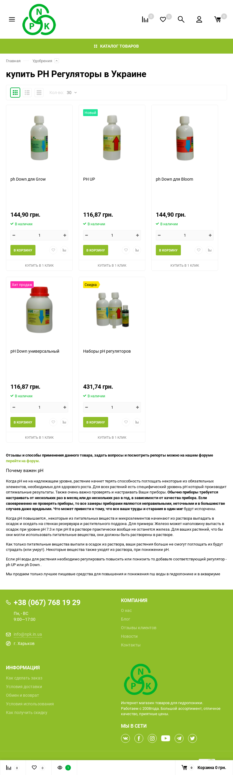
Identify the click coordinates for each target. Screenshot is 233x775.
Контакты (131, 645)
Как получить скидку (26, 712)
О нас (126, 610)
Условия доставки (24, 687)
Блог (125, 619)
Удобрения (42, 61)
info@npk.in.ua (28, 634)
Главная (13, 61)
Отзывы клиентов (138, 628)
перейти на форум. (23, 460)
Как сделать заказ (24, 678)
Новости (129, 636)
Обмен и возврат (22, 695)
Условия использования (30, 704)
